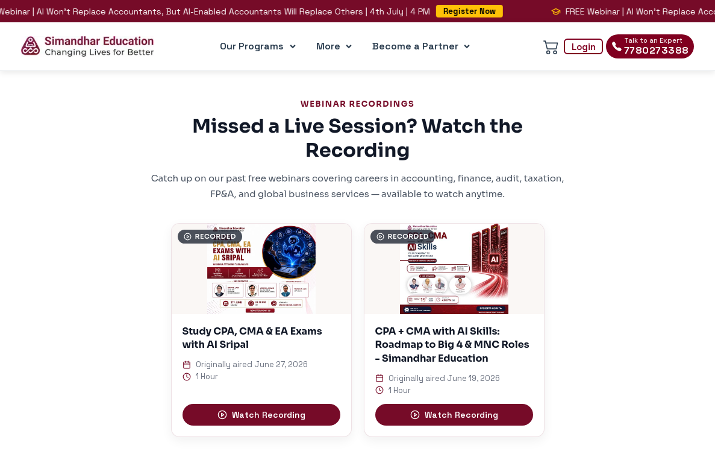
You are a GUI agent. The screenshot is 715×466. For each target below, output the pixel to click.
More (336, 46)
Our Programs (260, 46)
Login (584, 46)
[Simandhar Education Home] (87, 46)
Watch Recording (261, 414)
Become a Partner (423, 46)
